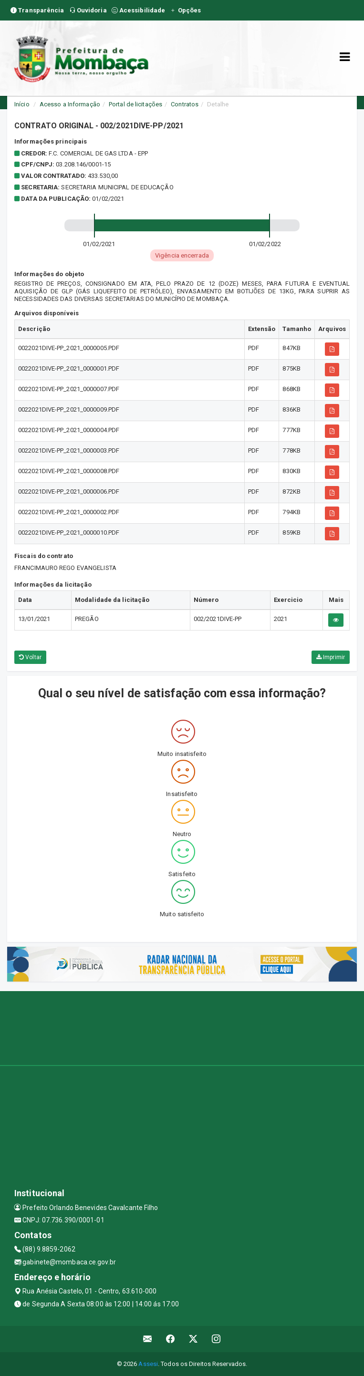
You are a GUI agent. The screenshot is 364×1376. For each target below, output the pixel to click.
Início (22, 104)
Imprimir (330, 657)
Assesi (148, 1363)
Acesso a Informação (70, 104)
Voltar (30, 657)
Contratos (184, 104)
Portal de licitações (135, 104)
